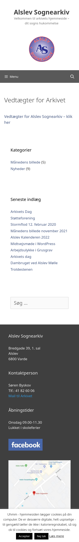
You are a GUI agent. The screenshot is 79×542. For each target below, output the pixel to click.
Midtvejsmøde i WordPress (33, 243)
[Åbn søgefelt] (72, 76)
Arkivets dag (21, 256)
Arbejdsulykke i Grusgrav (31, 250)
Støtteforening (23, 218)
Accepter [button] (24, 536)
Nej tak (41, 536)
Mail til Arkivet (20, 395)
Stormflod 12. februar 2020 (33, 224)
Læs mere (56, 536)
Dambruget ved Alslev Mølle (34, 262)
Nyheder (18, 168)
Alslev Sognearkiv (42, 12)
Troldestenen (21, 269)
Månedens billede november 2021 (39, 230)
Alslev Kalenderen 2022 (30, 237)
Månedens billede (25, 162)
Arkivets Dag (21, 211)
